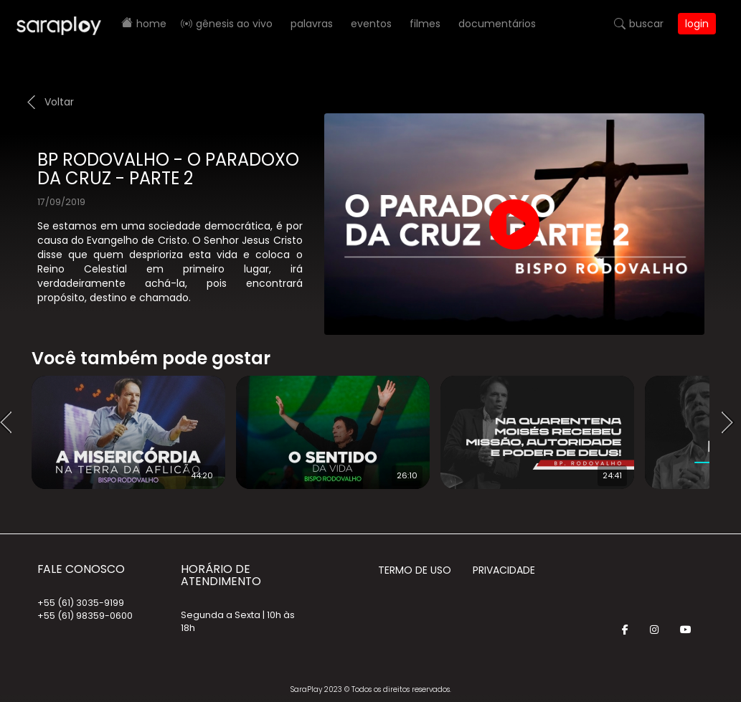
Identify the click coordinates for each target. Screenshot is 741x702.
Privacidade (504, 570)
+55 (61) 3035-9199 (80, 603)
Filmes (425, 23)
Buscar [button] (646, 23)
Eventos (371, 23)
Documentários (497, 23)
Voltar (59, 102)
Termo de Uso (414, 570)
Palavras (312, 23)
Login (697, 23)
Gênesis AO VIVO (234, 23)
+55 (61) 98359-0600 (85, 615)
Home (151, 23)
